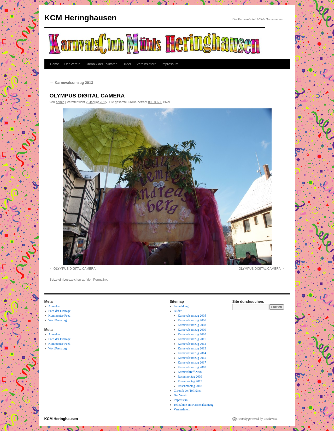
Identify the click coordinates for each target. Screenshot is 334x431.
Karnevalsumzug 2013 (71, 83)
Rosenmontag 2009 (190, 376)
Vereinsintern (146, 64)
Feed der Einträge (59, 311)
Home (54, 64)
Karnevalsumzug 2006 (192, 320)
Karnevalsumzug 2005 (192, 315)
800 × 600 (155, 102)
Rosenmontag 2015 (190, 381)
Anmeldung (181, 306)
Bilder (127, 64)
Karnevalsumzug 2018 (192, 367)
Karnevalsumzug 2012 (192, 344)
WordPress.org (57, 320)
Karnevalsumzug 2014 (192, 353)
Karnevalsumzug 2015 (192, 358)
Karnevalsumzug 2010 (192, 334)
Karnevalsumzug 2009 (192, 329)
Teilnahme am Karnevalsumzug (193, 405)
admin (60, 102)
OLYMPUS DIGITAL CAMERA (75, 268)
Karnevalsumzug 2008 (192, 325)
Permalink (100, 279)
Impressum (170, 64)
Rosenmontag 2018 (190, 386)
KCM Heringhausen (80, 17)
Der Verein (72, 64)
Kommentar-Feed (59, 315)
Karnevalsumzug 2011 (192, 339)
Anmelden (54, 306)
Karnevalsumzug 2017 (192, 362)
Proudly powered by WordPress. (258, 419)
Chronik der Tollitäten (102, 64)
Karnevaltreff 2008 (190, 372)
